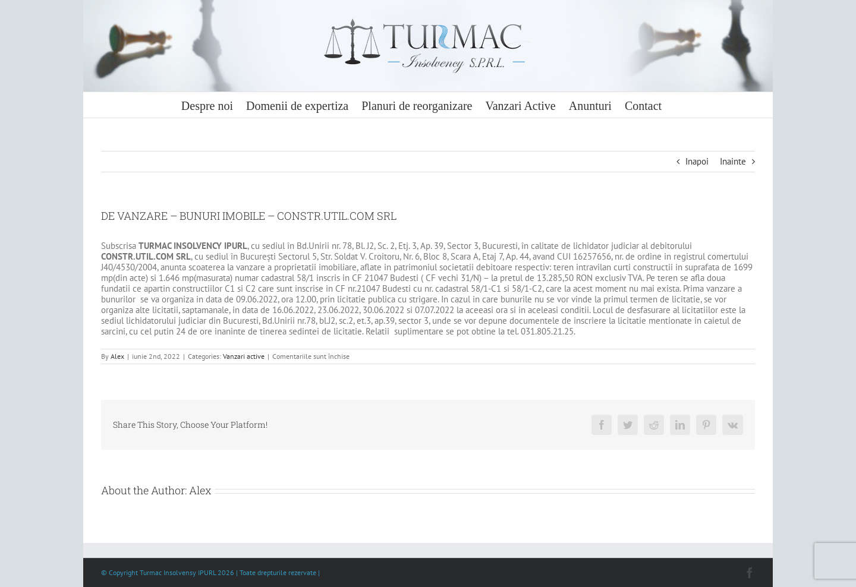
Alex (117, 356)
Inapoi (697, 161)
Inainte (733, 161)
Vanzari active (244, 356)
